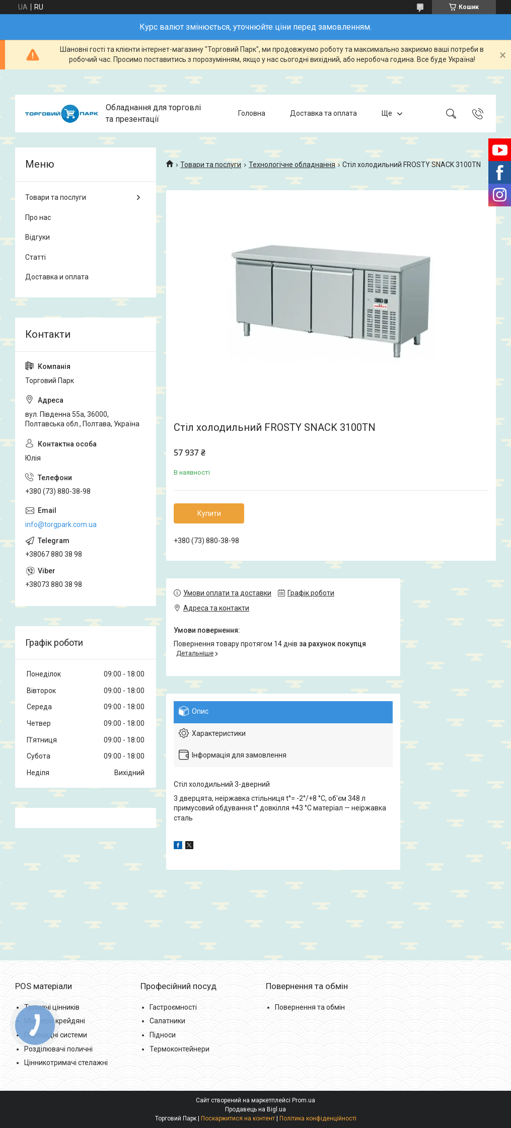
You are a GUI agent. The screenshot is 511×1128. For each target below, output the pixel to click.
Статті (35, 257)
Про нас (38, 217)
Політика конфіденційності (317, 1118)
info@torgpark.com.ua (61, 524)
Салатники (167, 1021)
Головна (251, 113)
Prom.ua (303, 1100)
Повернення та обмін (310, 1007)
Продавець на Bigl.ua (255, 1109)
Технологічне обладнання (292, 165)
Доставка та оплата (323, 113)
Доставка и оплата (57, 277)
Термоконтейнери (179, 1049)
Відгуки (37, 237)
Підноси (163, 1035)
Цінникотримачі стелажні (66, 1063)
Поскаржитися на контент (238, 1118)
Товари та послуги (210, 165)
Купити (209, 513)
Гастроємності (173, 1007)
